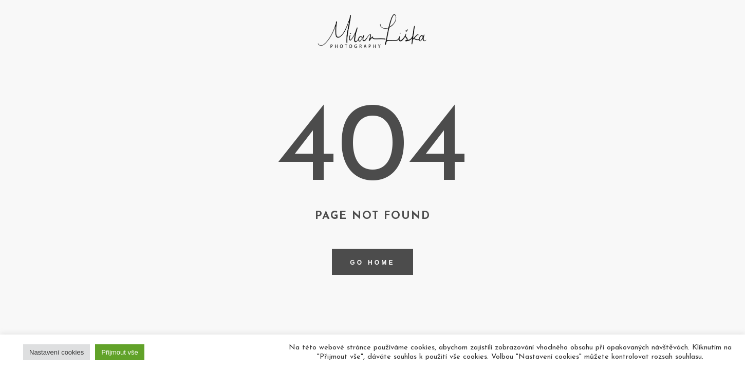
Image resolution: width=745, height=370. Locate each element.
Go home (372, 262)
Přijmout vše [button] (119, 352)
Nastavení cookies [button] (56, 352)
